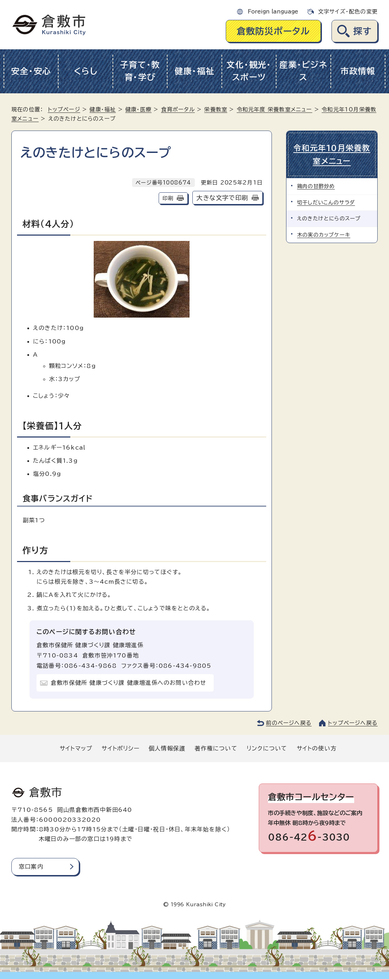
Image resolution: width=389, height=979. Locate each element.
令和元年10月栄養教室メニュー (331, 154)
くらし (86, 71)
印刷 (168, 198)
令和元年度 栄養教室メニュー (274, 109)
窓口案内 (31, 866)
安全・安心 (31, 71)
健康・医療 (138, 109)
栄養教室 (215, 109)
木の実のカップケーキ (323, 234)
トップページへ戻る (353, 723)
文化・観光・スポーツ (248, 71)
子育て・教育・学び (140, 71)
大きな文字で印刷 (222, 198)
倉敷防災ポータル (273, 31)
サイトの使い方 (316, 748)
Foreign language (273, 11)
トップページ (64, 109)
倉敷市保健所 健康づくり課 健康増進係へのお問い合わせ (128, 683)
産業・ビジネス (303, 71)
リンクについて (267, 748)
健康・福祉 (195, 71)
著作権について (215, 748)
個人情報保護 (167, 748)
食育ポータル (178, 109)
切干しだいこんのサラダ (326, 202)
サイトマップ (76, 748)
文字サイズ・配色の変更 (348, 11)
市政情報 (358, 71)
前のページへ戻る (289, 723)
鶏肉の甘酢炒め (316, 186)
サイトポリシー (120, 748)
